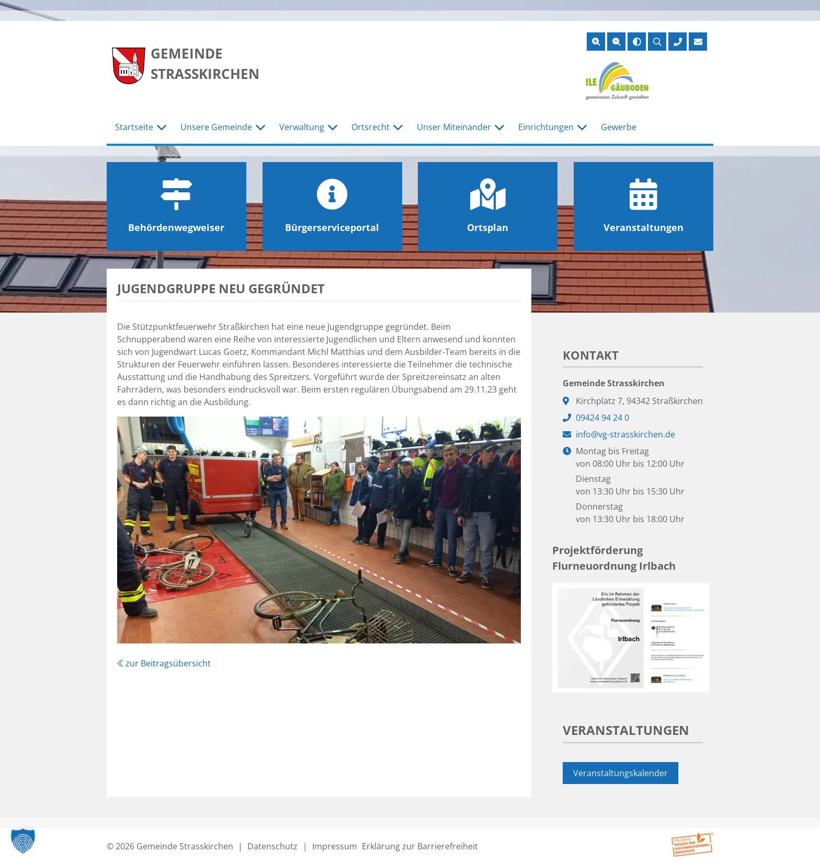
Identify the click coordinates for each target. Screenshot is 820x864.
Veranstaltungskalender (620, 773)
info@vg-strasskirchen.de (625, 434)
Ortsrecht (370, 127)
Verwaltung (301, 127)
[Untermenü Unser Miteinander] (499, 127)
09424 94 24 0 (602, 417)
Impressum (334, 846)
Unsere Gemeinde (216, 127)
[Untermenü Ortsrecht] (398, 127)
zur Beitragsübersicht (164, 663)
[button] (23, 841)
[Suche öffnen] (657, 41)
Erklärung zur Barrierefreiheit (420, 846)
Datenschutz (272, 846)
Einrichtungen (546, 127)
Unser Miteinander (454, 127)
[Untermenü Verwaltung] (332, 127)
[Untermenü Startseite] (161, 127)
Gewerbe (618, 127)
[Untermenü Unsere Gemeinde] (260, 127)
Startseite (134, 127)
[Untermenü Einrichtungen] (582, 127)
